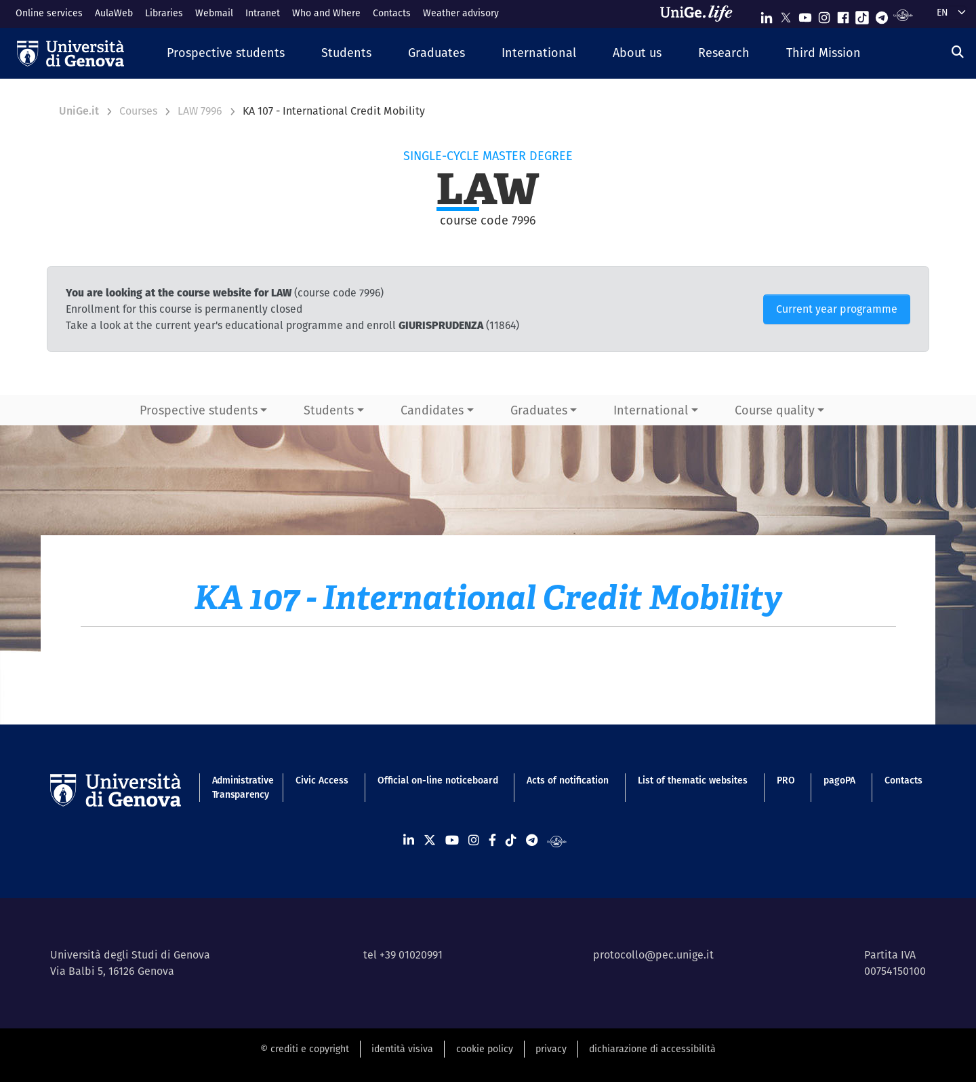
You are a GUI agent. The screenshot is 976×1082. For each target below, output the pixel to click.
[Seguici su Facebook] (843, 14)
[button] (225, 53)
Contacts (392, 13)
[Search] (958, 51)
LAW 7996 (200, 111)
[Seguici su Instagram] (824, 14)
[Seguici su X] (785, 14)
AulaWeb (114, 13)
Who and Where (326, 13)
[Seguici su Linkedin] (766, 14)
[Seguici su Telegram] (881, 14)
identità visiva (402, 1049)
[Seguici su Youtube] (805, 14)
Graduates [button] (538, 410)
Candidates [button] (432, 410)
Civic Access (322, 780)
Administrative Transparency (239, 787)
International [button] (650, 410)
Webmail (214, 13)
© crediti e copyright (304, 1049)
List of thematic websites (693, 780)
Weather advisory (461, 13)
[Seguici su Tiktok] (862, 14)
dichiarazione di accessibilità (652, 1049)
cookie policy (484, 1049)
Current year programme (836, 309)
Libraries (164, 13)
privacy (551, 1049)
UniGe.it (79, 111)
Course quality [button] (775, 410)
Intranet (262, 13)
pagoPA (839, 780)
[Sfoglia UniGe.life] (700, 13)
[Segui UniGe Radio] (903, 14)
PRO (786, 780)
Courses (138, 111)
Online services (49, 13)
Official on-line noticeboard (438, 780)
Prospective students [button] (199, 410)
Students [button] (329, 410)
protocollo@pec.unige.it (653, 955)
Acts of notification (568, 780)
